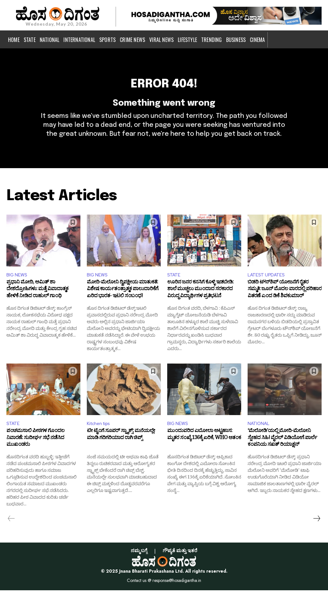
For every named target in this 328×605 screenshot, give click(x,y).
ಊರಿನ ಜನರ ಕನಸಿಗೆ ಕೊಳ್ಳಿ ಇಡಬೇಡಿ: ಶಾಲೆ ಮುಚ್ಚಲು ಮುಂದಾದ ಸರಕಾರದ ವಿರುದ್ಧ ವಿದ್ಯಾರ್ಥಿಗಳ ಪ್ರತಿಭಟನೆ (200, 304)
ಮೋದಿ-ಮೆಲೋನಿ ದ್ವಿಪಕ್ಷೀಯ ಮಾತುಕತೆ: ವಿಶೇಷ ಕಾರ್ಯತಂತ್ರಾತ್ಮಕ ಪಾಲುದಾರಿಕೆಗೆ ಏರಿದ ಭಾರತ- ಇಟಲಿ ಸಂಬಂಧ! (122, 304)
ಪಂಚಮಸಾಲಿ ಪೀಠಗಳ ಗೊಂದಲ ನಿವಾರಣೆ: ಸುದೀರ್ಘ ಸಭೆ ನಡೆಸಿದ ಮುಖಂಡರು (35, 454)
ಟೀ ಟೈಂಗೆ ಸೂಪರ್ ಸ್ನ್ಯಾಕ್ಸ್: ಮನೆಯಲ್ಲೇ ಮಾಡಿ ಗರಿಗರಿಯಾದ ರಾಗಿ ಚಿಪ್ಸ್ (121, 450)
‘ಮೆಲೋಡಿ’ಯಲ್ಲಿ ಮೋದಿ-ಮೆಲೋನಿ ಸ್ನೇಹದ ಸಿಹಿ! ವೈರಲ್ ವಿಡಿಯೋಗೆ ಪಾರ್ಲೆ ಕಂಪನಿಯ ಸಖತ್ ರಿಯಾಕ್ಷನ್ (282, 454)
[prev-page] (11, 533)
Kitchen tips (101, 437)
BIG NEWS (18, 287)
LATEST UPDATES (269, 287)
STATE (175, 287)
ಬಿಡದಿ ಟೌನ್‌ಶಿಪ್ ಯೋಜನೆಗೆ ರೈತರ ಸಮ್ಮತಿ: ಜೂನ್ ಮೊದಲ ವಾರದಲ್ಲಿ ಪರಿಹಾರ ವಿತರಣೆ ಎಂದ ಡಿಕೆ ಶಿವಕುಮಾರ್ (285, 304)
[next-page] (316, 533)
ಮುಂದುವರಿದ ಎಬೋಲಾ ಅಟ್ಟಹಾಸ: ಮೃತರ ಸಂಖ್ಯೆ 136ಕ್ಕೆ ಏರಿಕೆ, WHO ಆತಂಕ (204, 450)
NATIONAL (260, 437)
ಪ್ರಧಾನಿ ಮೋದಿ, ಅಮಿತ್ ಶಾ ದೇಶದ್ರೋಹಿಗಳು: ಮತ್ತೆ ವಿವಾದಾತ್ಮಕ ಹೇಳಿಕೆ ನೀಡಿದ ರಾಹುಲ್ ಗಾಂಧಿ (37, 304)
